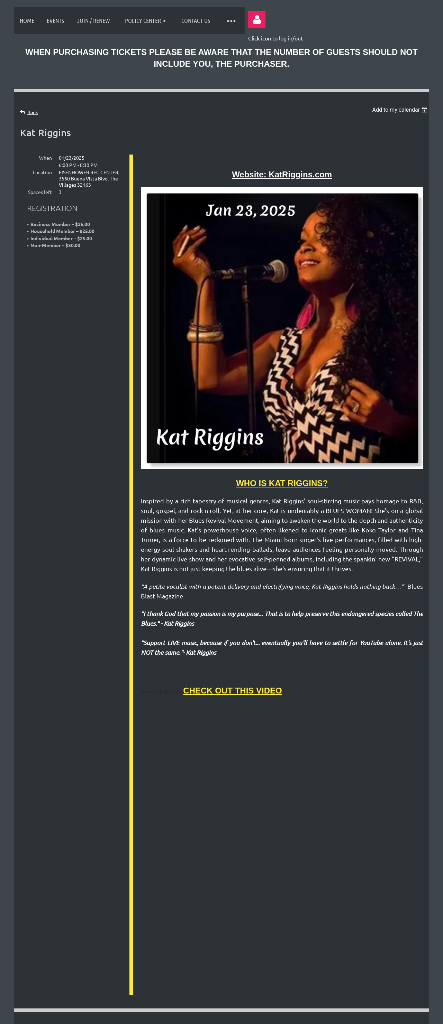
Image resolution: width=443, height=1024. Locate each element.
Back (32, 112)
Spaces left (40, 192)
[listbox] (400, 109)
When (45, 158)
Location (42, 172)
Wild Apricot (343, 1015)
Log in (256, 19)
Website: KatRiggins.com (282, 174)
